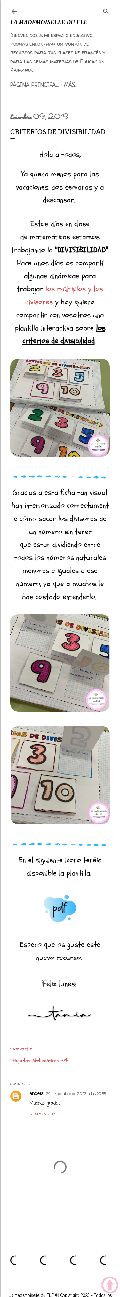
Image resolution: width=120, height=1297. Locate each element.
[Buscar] (106, 10)
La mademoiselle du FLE (49, 22)
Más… (71, 85)
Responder (42, 1113)
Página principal (34, 85)
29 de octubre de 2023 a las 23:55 (76, 1093)
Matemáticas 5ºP (50, 1060)
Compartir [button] (21, 1048)
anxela (36, 1093)
